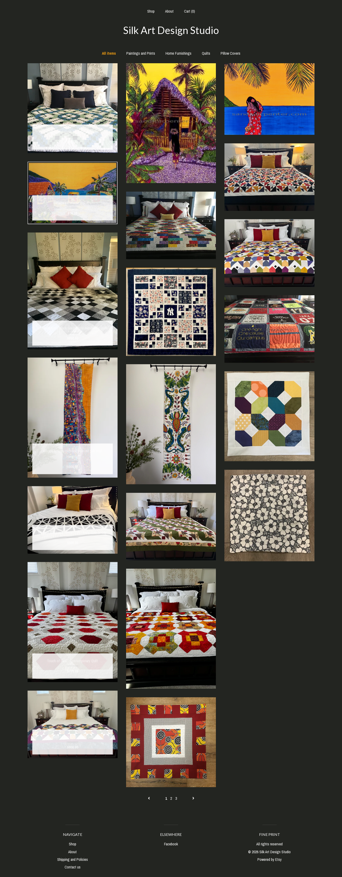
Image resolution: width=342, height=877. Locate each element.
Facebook (171, 844)
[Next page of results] (193, 798)
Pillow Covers (230, 53)
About (169, 11)
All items (109, 53)
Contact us (73, 867)
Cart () (189, 11)
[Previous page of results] (149, 798)
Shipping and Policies (72, 859)
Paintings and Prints (140, 53)
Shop (151, 11)
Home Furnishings (178, 53)
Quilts (206, 53)
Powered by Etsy (269, 859)
